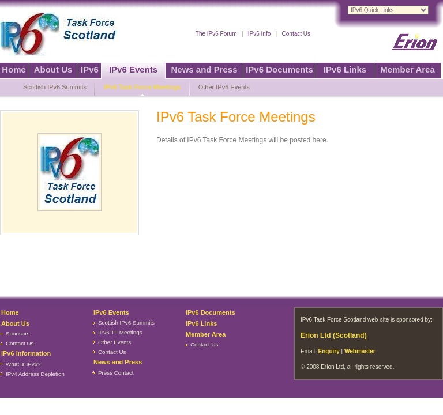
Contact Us (296, 34)
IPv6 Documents (279, 69)
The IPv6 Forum (216, 34)
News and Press (204, 69)
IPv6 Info (259, 34)
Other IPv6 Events (224, 87)
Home (14, 69)
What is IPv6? (23, 364)
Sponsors (17, 333)
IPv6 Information (26, 353)
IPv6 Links (345, 69)
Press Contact (116, 372)
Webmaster (360, 351)
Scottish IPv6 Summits (55, 87)
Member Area (407, 69)
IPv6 (90, 69)
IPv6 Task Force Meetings (142, 87)
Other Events (114, 342)
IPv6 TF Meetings (120, 332)
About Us (53, 69)
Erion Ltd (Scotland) (334, 335)
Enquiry (329, 351)
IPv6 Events (133, 69)
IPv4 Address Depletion (35, 374)
